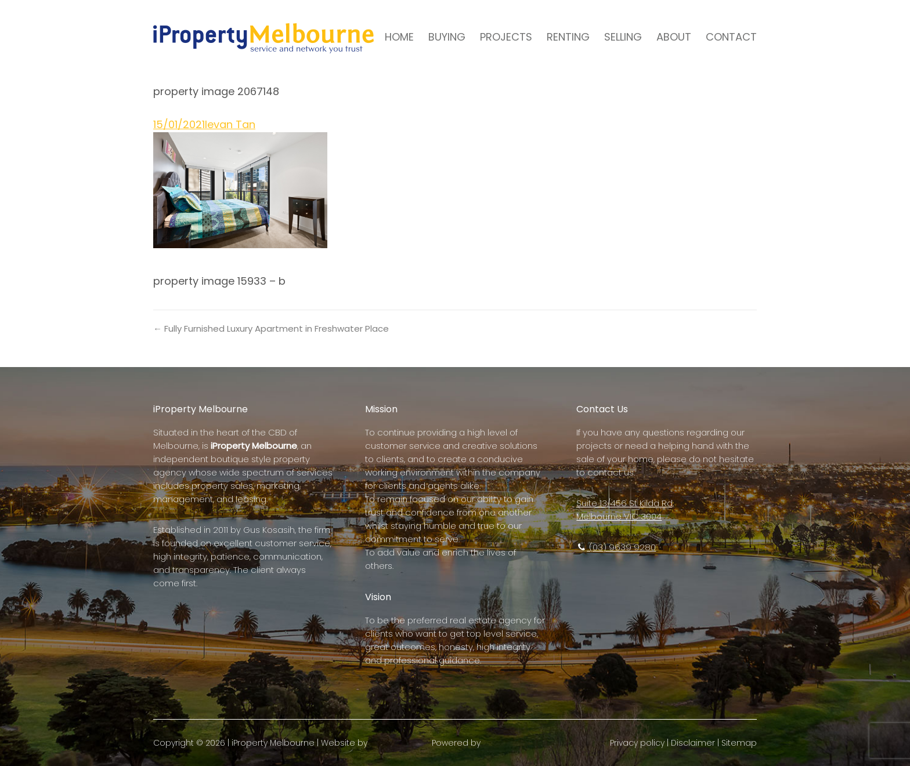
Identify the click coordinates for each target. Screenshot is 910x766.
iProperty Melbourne (273, 743)
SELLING (623, 37)
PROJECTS (506, 37)
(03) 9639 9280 (616, 547)
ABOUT (673, 37)
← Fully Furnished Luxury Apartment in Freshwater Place (271, 328)
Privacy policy (637, 743)
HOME (399, 37)
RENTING (568, 37)
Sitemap (739, 743)
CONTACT (731, 37)
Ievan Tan (230, 124)
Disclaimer (693, 743)
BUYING (446, 37)
